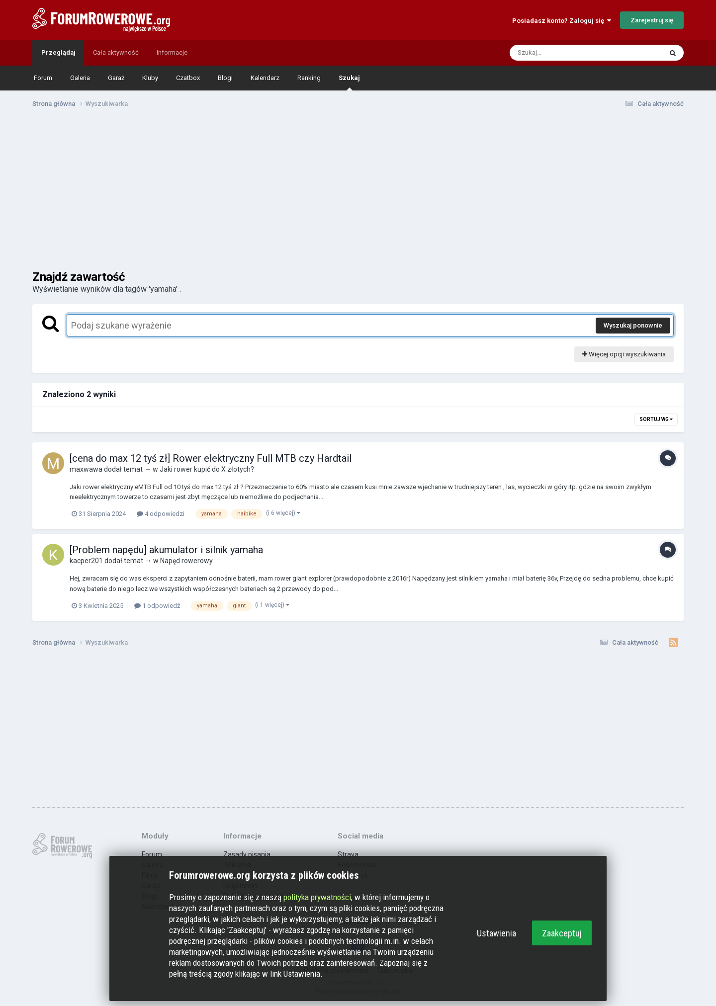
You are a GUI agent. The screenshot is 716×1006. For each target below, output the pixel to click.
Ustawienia (496, 933)
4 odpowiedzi (160, 513)
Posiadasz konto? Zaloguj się (561, 20)
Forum (43, 78)
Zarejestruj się (651, 20)
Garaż (116, 78)
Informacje (172, 52)
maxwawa (86, 469)
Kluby (150, 78)
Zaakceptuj (562, 933)
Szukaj (349, 82)
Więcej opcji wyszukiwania (624, 354)
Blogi (225, 78)
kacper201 (86, 561)
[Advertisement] (358, 192)
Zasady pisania (246, 854)
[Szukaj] (562, 53)
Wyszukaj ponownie (633, 325)
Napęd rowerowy (186, 561)
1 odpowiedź (157, 605)
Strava (348, 854)
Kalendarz (265, 78)
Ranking (309, 78)
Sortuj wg (656, 419)
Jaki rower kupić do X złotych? (207, 469)
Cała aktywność (116, 52)
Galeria (80, 78)
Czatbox (188, 78)
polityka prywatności (317, 897)
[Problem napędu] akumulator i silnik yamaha (166, 550)
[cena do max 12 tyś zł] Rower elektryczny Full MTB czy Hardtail (211, 458)
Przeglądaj (58, 52)
